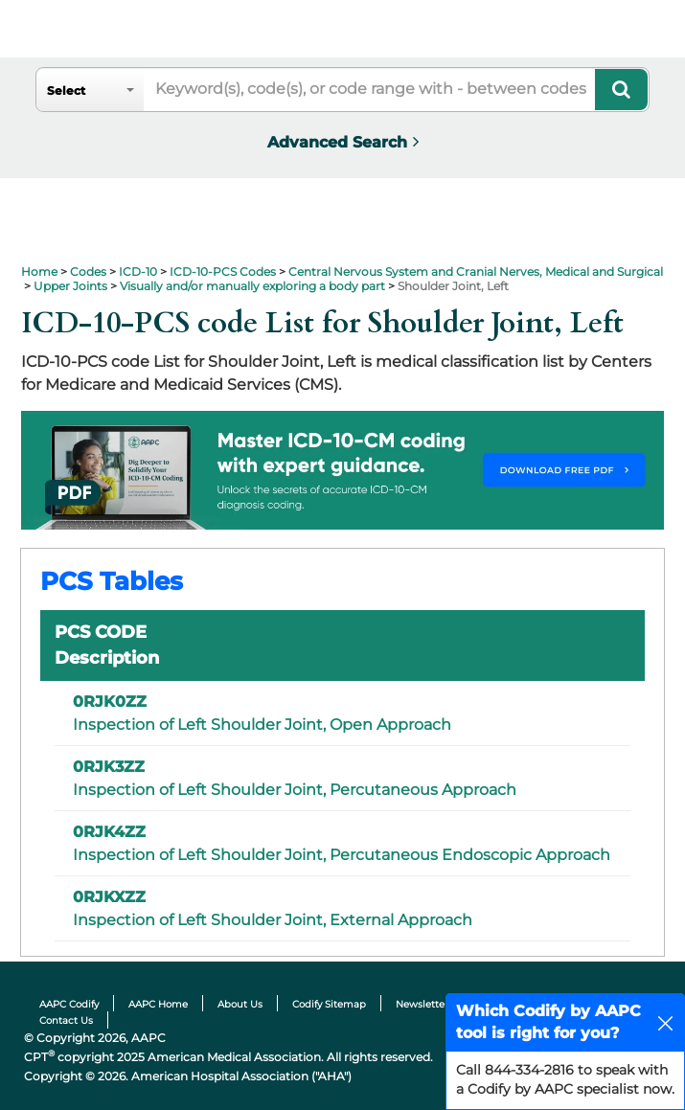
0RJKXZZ (109, 897)
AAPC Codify (69, 1004)
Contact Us (66, 1020)
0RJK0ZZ (110, 701)
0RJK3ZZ (109, 767)
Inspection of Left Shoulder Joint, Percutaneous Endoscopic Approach (341, 855)
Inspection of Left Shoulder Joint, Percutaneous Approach (294, 790)
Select (66, 90)
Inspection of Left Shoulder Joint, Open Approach (262, 724)
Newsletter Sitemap (444, 1004)
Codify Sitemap (329, 1004)
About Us (240, 1004)
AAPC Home (158, 1004)
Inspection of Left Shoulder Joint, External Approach (272, 920)
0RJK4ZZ (109, 832)
